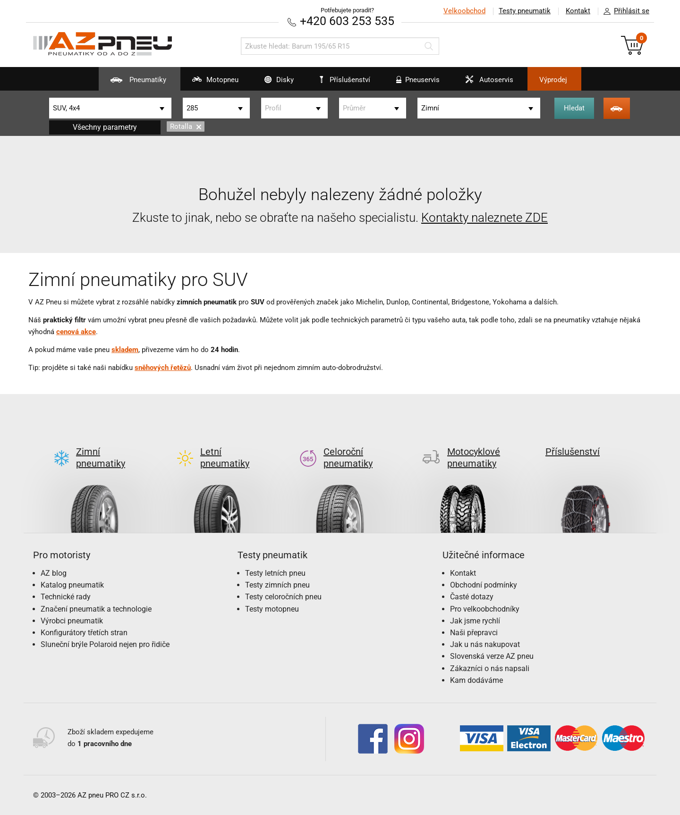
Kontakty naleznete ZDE (484, 217)
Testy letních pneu (275, 573)
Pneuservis (412, 83)
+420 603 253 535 (347, 21)
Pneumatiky (132, 83)
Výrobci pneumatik (72, 620)
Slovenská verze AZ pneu (492, 656)
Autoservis (483, 83)
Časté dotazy (471, 596)
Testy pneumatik (525, 11)
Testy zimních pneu (277, 584)
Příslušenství (345, 80)
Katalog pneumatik (72, 584)
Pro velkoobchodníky (484, 609)
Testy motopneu (272, 609)
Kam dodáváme (476, 680)
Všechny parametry (105, 127)
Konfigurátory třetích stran (84, 632)
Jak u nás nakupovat (485, 644)
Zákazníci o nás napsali (489, 668)
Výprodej (553, 80)
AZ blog (54, 573)
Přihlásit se (623, 11)
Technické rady (66, 596)
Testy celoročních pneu (283, 596)
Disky (273, 83)
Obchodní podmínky (483, 584)
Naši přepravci (474, 632)
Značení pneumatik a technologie (96, 609)
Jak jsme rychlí (475, 620)
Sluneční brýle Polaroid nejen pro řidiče (105, 644)
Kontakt (578, 11)
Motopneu (209, 83)
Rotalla (185, 126)
